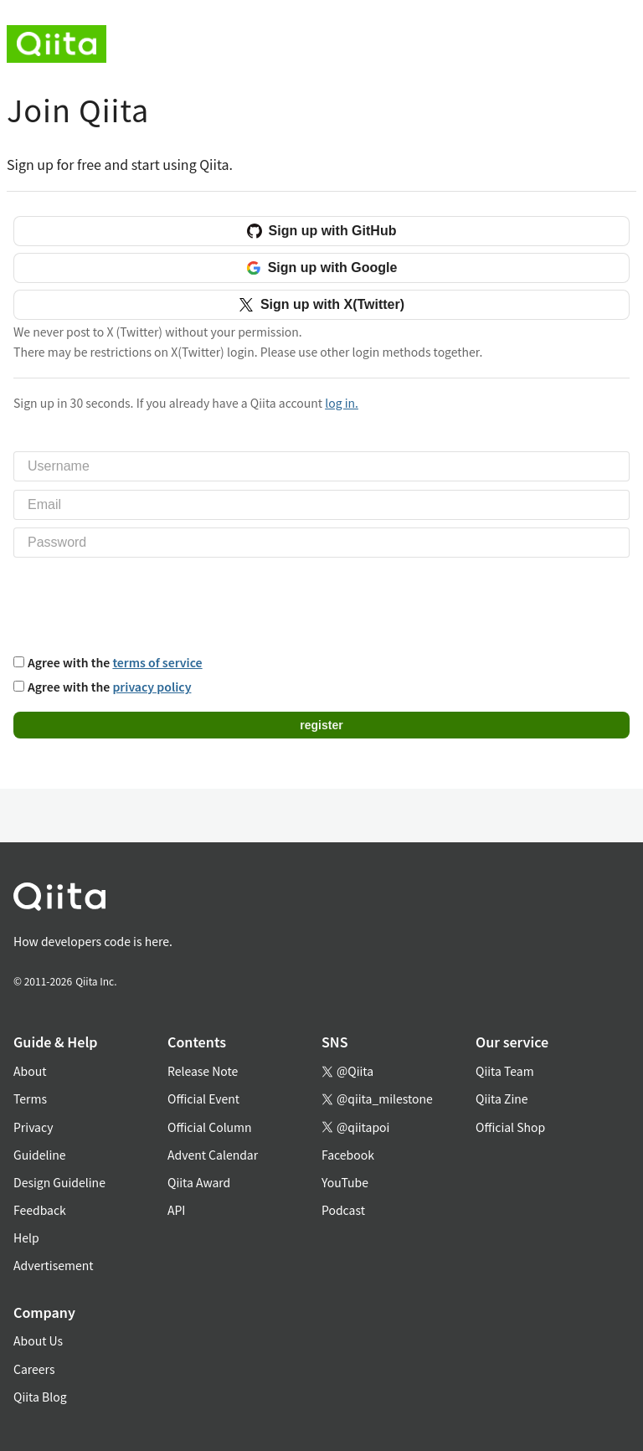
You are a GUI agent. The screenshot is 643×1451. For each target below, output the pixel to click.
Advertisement (53, 1265)
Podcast (343, 1209)
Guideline (39, 1154)
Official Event (203, 1098)
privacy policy (151, 686)
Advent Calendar (212, 1154)
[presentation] (140, 603)
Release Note (202, 1071)
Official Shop (510, 1127)
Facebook (348, 1154)
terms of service (157, 662)
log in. (341, 402)
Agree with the (115, 662)
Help (26, 1237)
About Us (38, 1340)
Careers (33, 1369)
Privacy (33, 1127)
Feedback (39, 1209)
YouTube (345, 1182)
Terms (30, 1098)
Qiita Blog (40, 1396)
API (176, 1209)
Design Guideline (59, 1182)
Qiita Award (198, 1182)
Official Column (209, 1127)
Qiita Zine (502, 1098)
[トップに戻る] (301, 899)
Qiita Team (505, 1071)
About (29, 1071)
